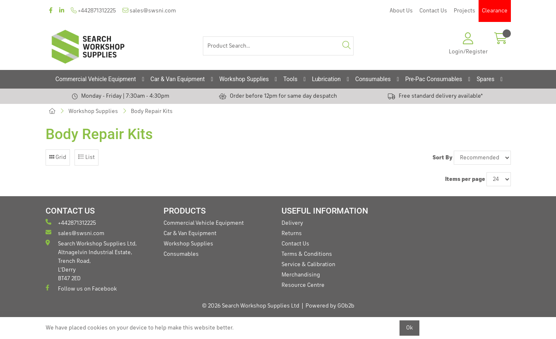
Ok (409, 328)
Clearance (495, 11)
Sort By (443, 158)
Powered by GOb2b (330, 306)
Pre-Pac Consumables (433, 79)
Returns (292, 233)
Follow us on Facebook (81, 288)
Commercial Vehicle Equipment (95, 79)
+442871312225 (93, 10)
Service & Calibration (308, 264)
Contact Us (433, 11)
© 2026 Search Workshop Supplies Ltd (250, 306)
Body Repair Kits (152, 111)
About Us (401, 11)
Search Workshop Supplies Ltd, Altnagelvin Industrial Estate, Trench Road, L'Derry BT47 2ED (91, 260)
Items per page (465, 179)
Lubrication (326, 79)
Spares (485, 79)
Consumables (373, 79)
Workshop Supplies (244, 79)
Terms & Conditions (307, 254)
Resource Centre (303, 285)
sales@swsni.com (149, 10)
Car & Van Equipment (177, 79)
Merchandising (301, 275)
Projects (464, 11)
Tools (290, 79)
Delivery (292, 223)
